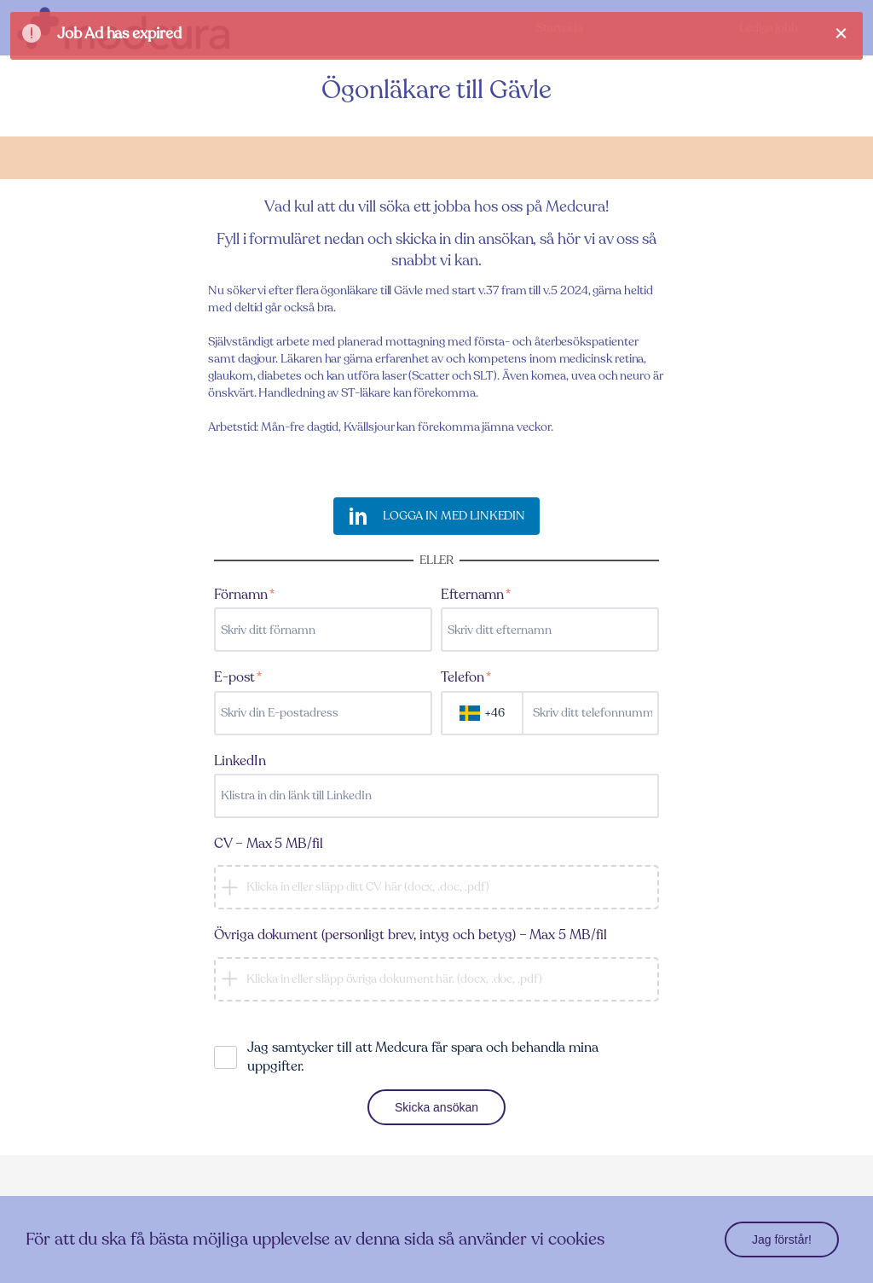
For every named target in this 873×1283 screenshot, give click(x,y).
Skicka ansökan (436, 1107)
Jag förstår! (782, 1239)
